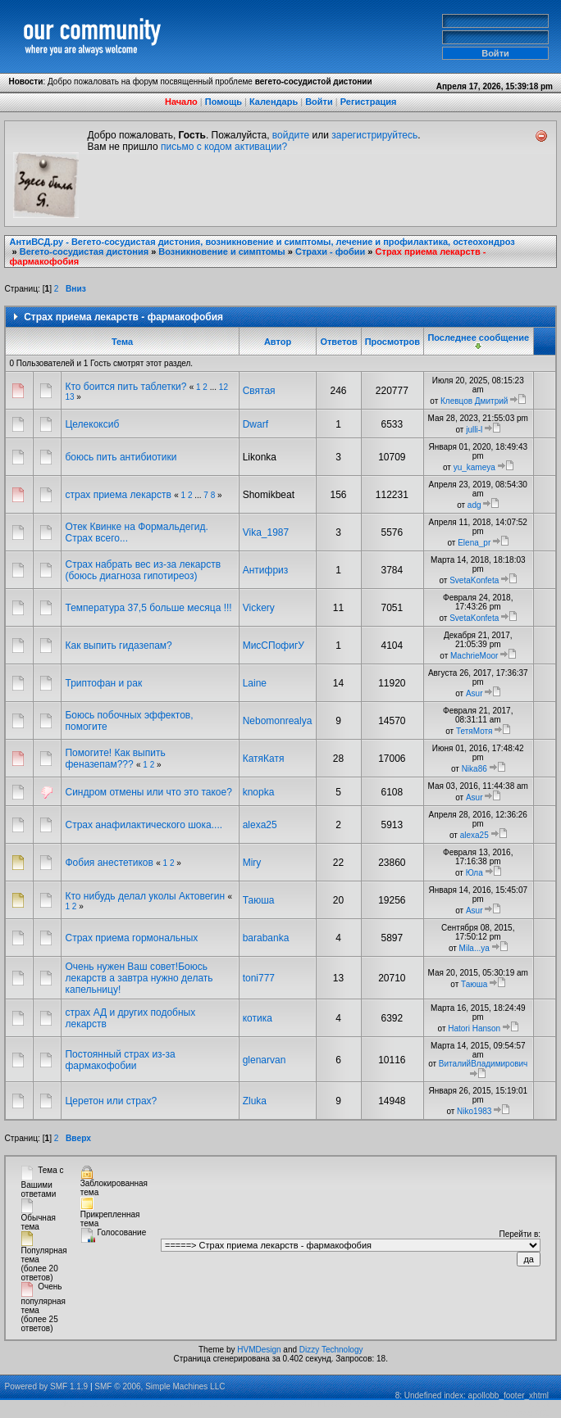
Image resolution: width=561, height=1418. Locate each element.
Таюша (259, 900)
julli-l (474, 429)
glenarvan (264, 1060)
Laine (255, 683)
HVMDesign (258, 1349)
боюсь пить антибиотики (120, 457)
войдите (290, 135)
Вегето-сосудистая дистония (84, 251)
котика (257, 1018)
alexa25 (260, 825)
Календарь (273, 101)
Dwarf (255, 424)
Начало (181, 101)
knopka (259, 792)
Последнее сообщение (478, 341)
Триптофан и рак (103, 683)
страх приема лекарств (119, 495)
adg (474, 505)
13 (69, 396)
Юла (474, 872)
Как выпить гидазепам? (118, 645)
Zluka (255, 1101)
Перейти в (519, 1234)
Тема (122, 342)
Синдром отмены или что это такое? (148, 792)
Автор (277, 342)
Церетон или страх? (111, 1101)
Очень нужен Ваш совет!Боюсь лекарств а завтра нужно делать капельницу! (138, 978)
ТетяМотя (474, 731)
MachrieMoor (474, 655)
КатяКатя (264, 758)
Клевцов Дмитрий (474, 400)
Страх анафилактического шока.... (143, 825)
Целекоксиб (92, 424)
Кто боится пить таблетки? (125, 386)
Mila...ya (474, 948)
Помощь (223, 101)
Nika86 (474, 768)
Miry (252, 862)
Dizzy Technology (331, 1349)
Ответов (338, 342)
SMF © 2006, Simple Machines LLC (159, 1386)
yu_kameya (474, 467)
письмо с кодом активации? (224, 146)
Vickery (259, 608)
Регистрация (368, 101)
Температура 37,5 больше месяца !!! (148, 608)
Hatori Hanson (474, 1028)
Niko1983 (474, 1111)
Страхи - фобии (330, 251)
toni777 (259, 978)
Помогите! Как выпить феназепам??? (115, 758)
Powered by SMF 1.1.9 (46, 1386)
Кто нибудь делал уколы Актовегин (146, 896)
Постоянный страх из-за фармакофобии (120, 1060)
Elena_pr (474, 542)
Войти (319, 101)
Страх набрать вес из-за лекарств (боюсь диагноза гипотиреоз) (143, 570)
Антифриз (266, 570)
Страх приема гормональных (131, 938)
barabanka (266, 938)
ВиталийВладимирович (483, 1063)
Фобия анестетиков (109, 862)
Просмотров (392, 342)
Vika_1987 (266, 532)
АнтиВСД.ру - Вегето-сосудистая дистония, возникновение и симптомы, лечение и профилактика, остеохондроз (261, 242)
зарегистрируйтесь (374, 135)
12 (223, 387)
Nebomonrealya (277, 721)
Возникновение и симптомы (221, 251)
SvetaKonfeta (474, 580)
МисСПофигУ (273, 645)
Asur (474, 693)
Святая (259, 390)
